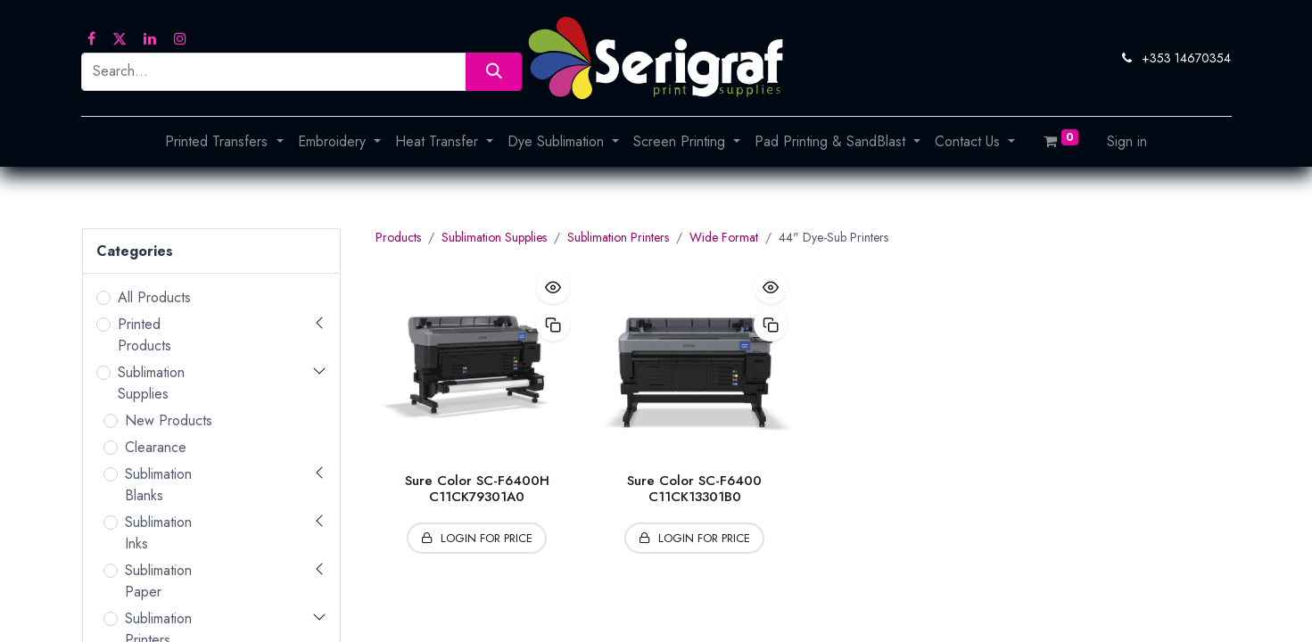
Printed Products (144, 335)
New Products (168, 420)
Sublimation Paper (158, 581)
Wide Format (723, 237)
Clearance (155, 447)
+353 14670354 (1186, 58)
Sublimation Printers (618, 237)
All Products (154, 297)
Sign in (1127, 141)
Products (398, 237)
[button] (553, 287)
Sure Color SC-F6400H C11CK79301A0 (477, 488)
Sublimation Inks (158, 533)
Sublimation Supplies (151, 383)
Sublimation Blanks (158, 485)
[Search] (494, 72)
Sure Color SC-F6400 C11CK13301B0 (694, 488)
